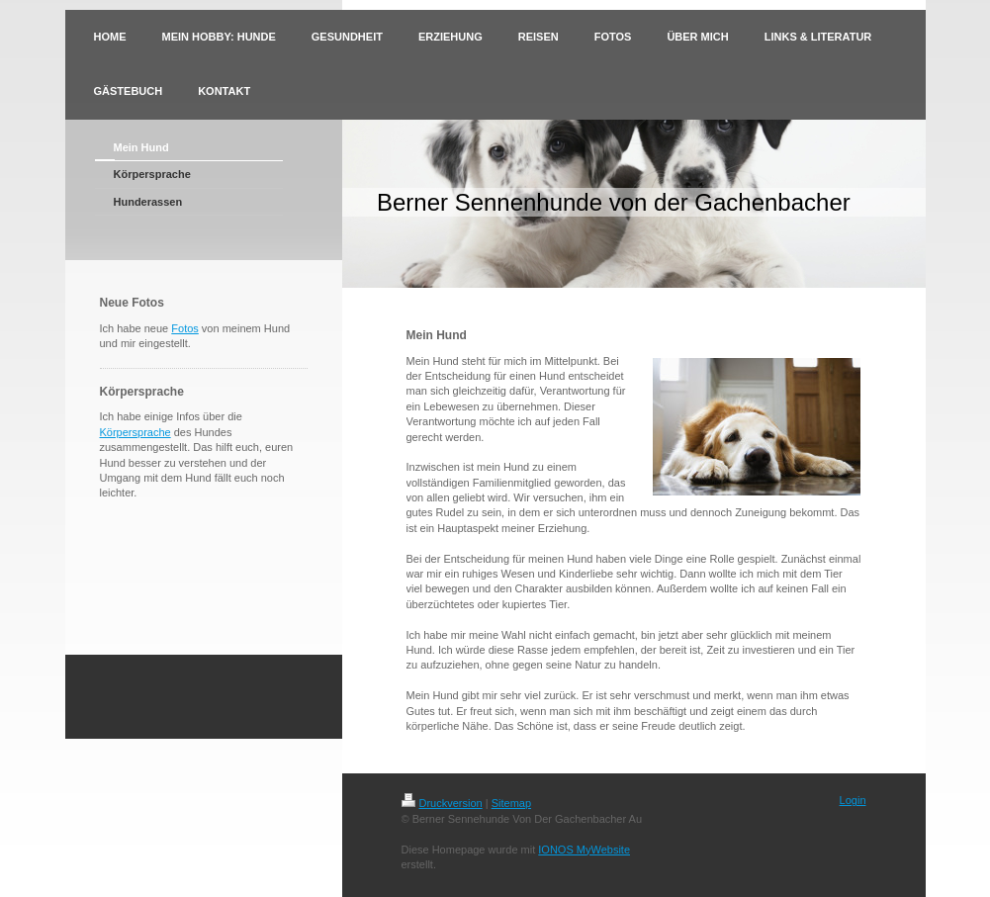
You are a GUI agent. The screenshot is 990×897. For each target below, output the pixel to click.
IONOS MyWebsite (584, 849)
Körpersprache (135, 432)
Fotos (185, 328)
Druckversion (442, 803)
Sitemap (511, 803)
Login (853, 800)
